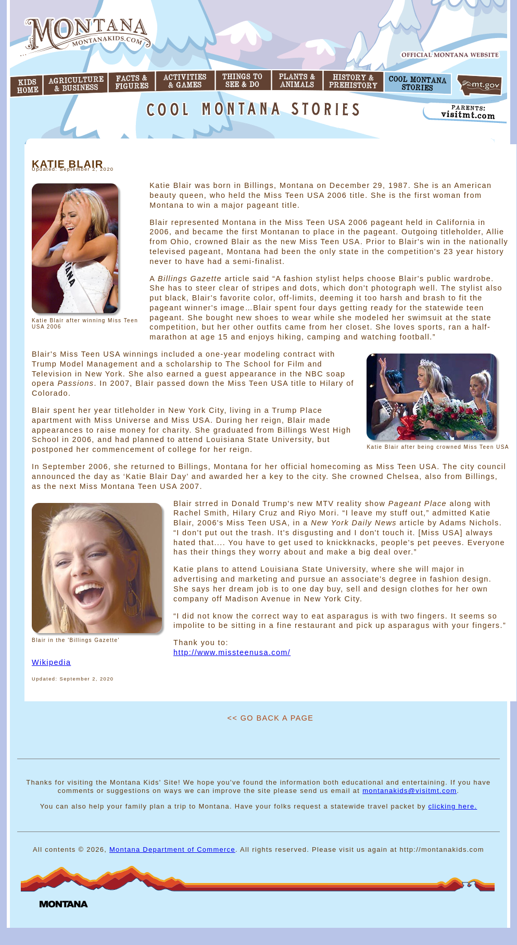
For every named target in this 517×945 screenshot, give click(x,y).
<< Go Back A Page (271, 718)
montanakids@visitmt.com (409, 791)
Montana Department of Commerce (172, 849)
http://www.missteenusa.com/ (232, 652)
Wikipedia (51, 662)
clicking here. (452, 806)
